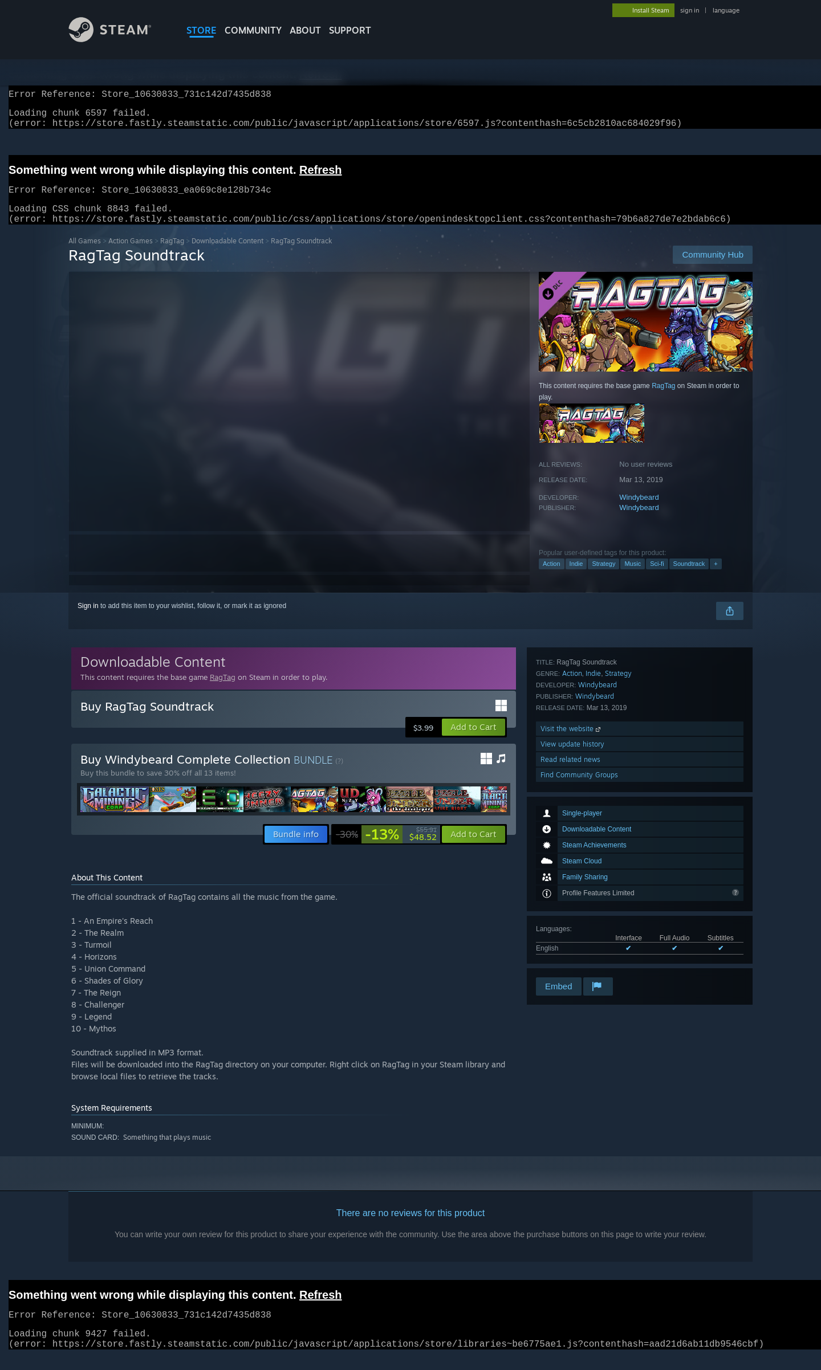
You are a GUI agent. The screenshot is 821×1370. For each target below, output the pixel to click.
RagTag (172, 254)
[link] (386, 848)
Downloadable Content (227, 254)
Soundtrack (689, 577)
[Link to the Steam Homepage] (118, 39)
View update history (572, 929)
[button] (473, 741)
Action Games (130, 254)
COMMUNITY (253, 30)
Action (551, 577)
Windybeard (639, 511)
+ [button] (715, 577)
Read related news (570, 944)
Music (632, 577)
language (726, 10)
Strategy (603, 577)
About (305, 30)
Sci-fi (657, 577)
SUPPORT (350, 30)
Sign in (88, 619)
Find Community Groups (579, 960)
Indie (576, 577)
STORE (201, 30)
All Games (84, 254)
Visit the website (571, 914)
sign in (689, 10)
